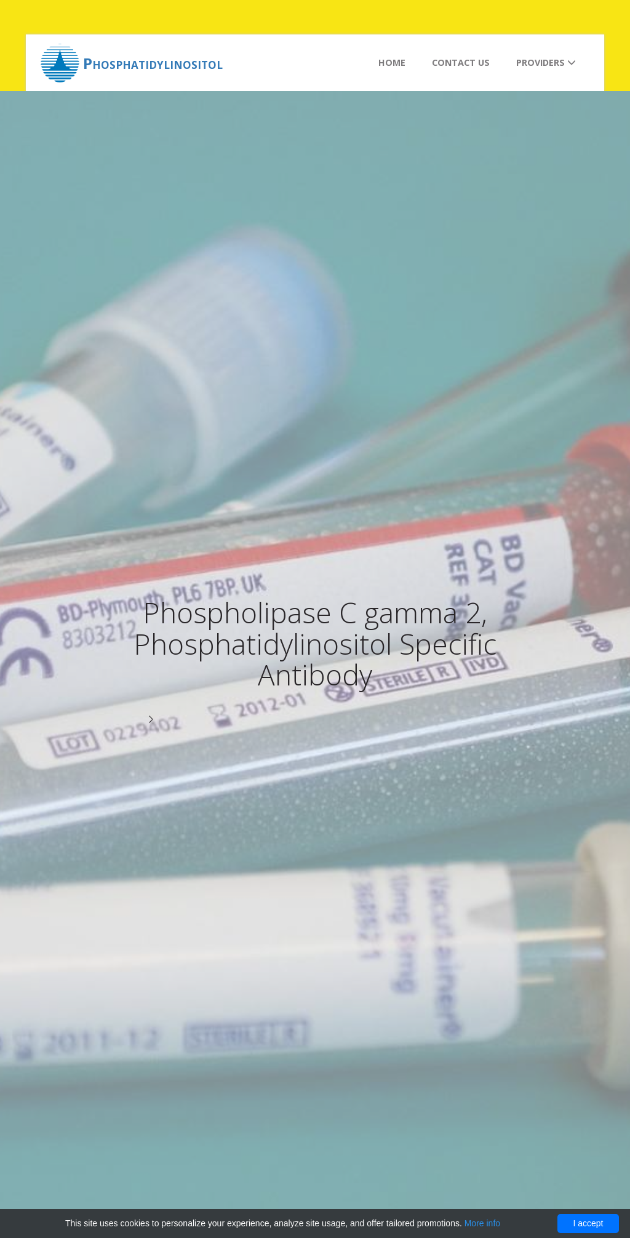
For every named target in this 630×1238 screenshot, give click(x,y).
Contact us (461, 62)
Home (391, 62)
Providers (546, 62)
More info (482, 1223)
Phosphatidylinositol (153, 63)
